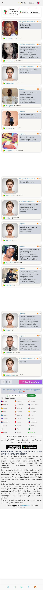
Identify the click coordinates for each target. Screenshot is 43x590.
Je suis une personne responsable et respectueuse (28, 229)
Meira (8, 218)
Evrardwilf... (10, 151)
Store (25, 512)
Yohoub (9, 353)
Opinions (32, 512)
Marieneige (10, 61)
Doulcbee (9, 263)
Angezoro (9, 38)
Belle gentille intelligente (25, 26)
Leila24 (8, 285)
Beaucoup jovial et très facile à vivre (29, 71)
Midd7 (8, 330)
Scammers (17, 512)
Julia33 (8, 240)
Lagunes (22, 89)
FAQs (31, 518)
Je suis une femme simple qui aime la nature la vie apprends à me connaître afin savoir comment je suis (29, 322)
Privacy (38, 516)
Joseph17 (9, 106)
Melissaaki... (10, 83)
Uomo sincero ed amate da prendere (28, 138)
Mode (22, 3)
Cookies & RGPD (7, 516)
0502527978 (10, 375)
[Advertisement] (21, 440)
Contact (24, 518)
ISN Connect (25, 581)
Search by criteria (30, 382)
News (9, 512)
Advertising (20, 516)
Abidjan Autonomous (27, 22)
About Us (30, 516)
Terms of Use (15, 518)
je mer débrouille (27, 182)
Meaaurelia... (10, 195)
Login (31, 3)
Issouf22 (9, 128)
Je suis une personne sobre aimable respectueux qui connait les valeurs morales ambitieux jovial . (28, 97)
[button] (2, 2)
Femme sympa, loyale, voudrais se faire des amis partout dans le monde (29, 208)
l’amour (23, 362)
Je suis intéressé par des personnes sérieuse (29, 116)
